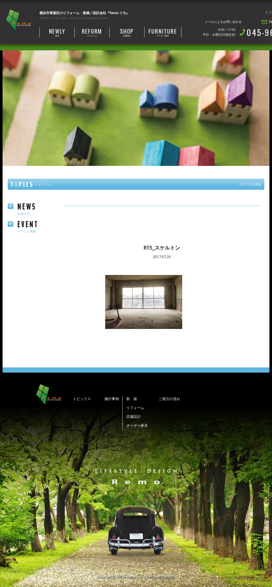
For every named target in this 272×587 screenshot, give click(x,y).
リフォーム (92, 32)
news (35, 208)
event (35, 226)
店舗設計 (127, 32)
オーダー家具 (163, 32)
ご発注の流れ (169, 398)
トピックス (82, 398)
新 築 (131, 398)
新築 (57, 32)
